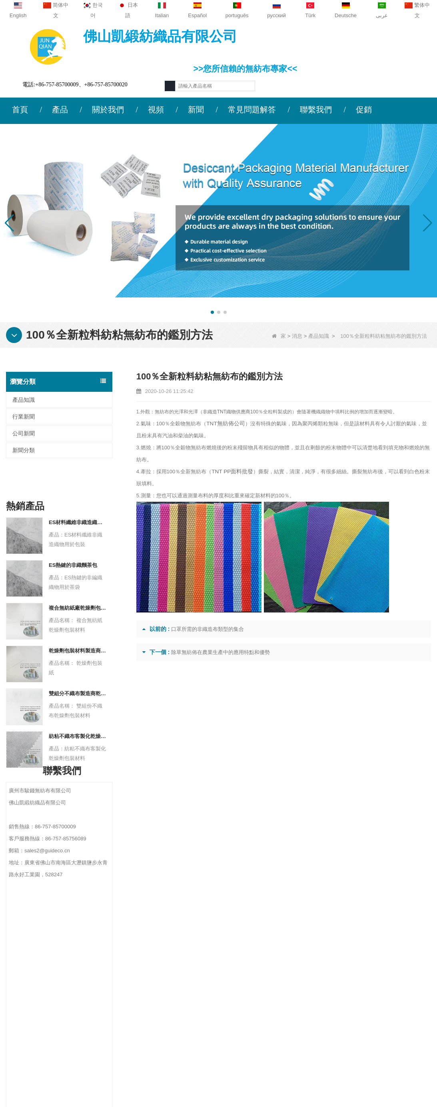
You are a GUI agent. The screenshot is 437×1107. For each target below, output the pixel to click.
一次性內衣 (268, 983)
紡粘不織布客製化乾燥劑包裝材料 (77, 710)
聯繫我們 (316, 109)
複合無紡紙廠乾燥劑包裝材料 (77, 582)
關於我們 (108, 109)
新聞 (196, 109)
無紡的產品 (268, 1045)
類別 (263, 933)
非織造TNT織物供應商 (226, 412)
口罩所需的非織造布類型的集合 (207, 629)
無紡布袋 (265, 1035)
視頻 (156, 109)
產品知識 (318, 336)
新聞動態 (40, 982)
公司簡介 (40, 951)
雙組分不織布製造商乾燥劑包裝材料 (77, 667)
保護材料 (265, 952)
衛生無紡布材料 (273, 1004)
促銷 (364, 109)
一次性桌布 (268, 972)
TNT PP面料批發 (231, 472)
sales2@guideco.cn (152, 1000)
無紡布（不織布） (276, 1056)
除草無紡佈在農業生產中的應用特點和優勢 (220, 652)
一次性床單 (268, 1024)
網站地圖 (40, 998)
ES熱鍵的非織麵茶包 (73, 539)
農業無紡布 (268, 962)
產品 (60, 109)
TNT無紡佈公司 (224, 424)
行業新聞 (23, 416)
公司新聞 (23, 433)
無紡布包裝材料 (273, 1014)
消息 (297, 336)
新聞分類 (23, 450)
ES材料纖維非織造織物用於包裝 (77, 496)
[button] (212, 312)
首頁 (20, 109)
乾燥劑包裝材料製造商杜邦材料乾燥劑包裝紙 (77, 625)
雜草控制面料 (270, 993)
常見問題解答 (252, 109)
